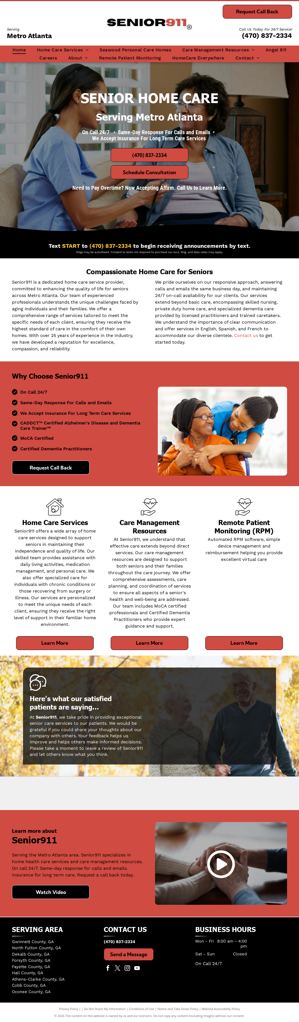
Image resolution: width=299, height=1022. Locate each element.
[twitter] (117, 969)
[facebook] (108, 969)
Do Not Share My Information (105, 1009)
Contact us (246, 335)
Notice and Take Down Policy (178, 1009)
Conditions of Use (141, 1009)
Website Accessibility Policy (221, 1009)
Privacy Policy (68, 1009)
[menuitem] (19, 50)
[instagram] (127, 969)
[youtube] (137, 969)
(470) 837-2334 (267, 35)
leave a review (100, 748)
